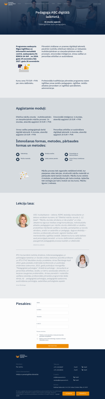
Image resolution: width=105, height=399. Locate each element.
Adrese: (56, 385)
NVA (47, 3)
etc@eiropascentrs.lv (60, 377)
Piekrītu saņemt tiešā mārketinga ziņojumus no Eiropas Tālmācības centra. (52, 339)
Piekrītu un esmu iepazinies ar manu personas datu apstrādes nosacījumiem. (51, 335)
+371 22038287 (58, 367)
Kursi (19, 3)
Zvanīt (75, 367)
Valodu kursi (28, 3)
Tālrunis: (56, 364)
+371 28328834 (58, 370)
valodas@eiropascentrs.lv (61, 380)
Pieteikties (52, 346)
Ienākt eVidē (97, 4)
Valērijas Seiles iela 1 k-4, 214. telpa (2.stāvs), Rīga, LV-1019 (70, 387)
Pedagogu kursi (39, 3)
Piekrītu (82, 393)
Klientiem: (19, 364)
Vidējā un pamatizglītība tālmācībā (27, 374)
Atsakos (69, 393)
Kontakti (66, 3)
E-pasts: (56, 374)
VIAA (53, 3)
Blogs (59, 3)
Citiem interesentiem (22, 372)
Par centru (19, 367)
